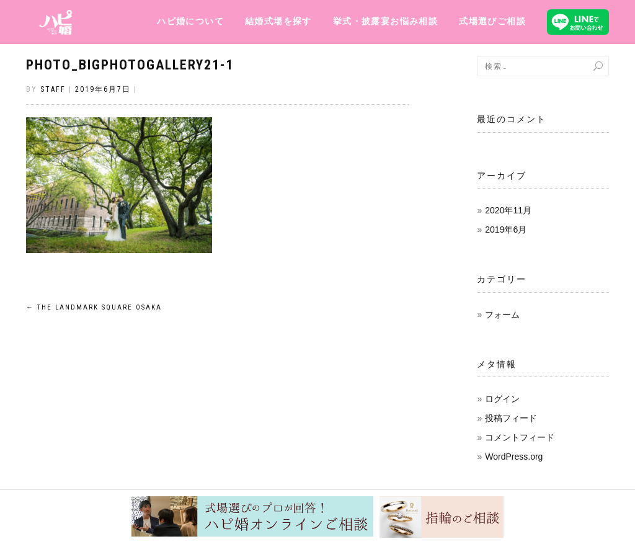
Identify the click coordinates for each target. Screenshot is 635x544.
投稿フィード (511, 418)
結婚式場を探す (278, 21)
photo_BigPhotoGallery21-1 (130, 65)
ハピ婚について (190, 21)
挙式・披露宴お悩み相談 (385, 21)
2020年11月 (508, 210)
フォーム (502, 314)
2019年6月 (505, 229)
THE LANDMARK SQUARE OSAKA (94, 307)
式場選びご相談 (492, 21)
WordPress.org (514, 457)
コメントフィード (519, 437)
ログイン (502, 399)
